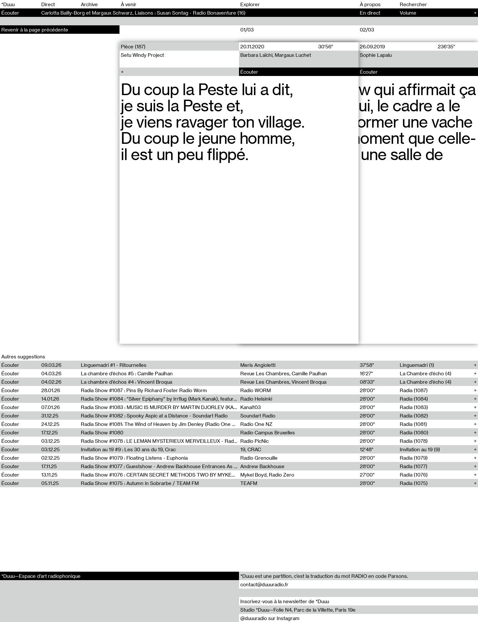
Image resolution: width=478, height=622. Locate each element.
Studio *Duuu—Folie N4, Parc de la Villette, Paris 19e (298, 610)
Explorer (250, 4)
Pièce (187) (133, 46)
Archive (89, 4)
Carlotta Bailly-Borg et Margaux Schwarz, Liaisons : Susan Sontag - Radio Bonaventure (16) (143, 13)
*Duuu (8, 4)
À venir (128, 4)
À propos (370, 4)
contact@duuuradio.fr (264, 584)
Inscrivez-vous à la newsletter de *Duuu (284, 601)
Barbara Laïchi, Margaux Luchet (275, 55)
